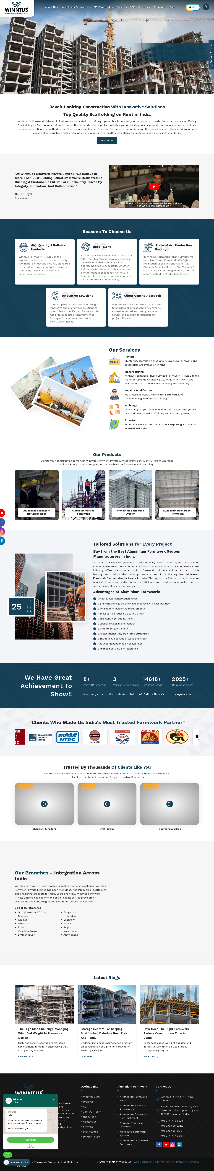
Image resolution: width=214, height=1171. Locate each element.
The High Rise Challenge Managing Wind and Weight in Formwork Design (43, 1033)
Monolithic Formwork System (133, 1133)
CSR (132, 7)
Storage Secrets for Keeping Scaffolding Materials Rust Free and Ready (104, 1033)
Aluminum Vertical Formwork (131, 1124)
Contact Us (177, 7)
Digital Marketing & (164, 1161)
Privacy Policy (91, 1136)
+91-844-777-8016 (172, 1135)
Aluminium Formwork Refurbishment (133, 1116)
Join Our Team (92, 1111)
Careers (144, 7)
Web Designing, (143, 1161)
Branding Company (187, 1161)
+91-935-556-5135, (172, 1130)
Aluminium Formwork (76, 7)
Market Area (90, 1131)
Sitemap (88, 1126)
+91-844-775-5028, (172, 1120)
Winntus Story (91, 1096)
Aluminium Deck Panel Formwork (134, 1142)
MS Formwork (103, 7)
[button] (17, 492)
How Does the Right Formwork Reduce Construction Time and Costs (166, 1033)
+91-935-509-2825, (172, 1125)
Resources (160, 7)
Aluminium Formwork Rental (133, 1098)
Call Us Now (152, 694)
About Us (52, 7)
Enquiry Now (183, 694)
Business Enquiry (16, 1162)
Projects (122, 7)
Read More (107, 140)
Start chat (30, 1139)
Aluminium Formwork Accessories (133, 1107)
